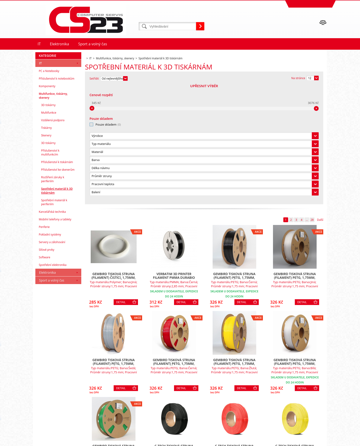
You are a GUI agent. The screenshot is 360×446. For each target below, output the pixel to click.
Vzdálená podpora (53, 239)
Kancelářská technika (52, 331)
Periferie (44, 346)
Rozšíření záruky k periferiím (52, 298)
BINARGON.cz (318, 441)
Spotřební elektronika (52, 384)
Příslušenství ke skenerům (58, 289)
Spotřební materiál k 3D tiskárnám (57, 310)
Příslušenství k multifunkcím (50, 271)
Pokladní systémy (50, 353)
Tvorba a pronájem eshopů (291, 441)
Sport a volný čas (51, 399)
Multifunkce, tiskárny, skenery (53, 215)
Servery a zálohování (52, 361)
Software (44, 376)
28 (312, 101)
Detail (121, 183)
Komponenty (47, 205)
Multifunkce (48, 231)
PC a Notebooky (49, 190)
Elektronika (47, 391)
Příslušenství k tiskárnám (57, 281)
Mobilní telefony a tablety (55, 338)
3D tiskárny (48, 224)
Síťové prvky (46, 369)
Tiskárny (46, 247)
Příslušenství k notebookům (56, 197)
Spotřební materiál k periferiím (54, 321)
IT (40, 182)
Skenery (46, 254)
